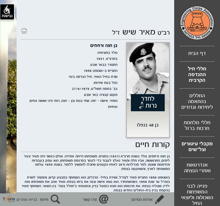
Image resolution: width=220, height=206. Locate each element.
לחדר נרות (149, 102)
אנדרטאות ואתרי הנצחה (197, 168)
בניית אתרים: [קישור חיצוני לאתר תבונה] (20, 200)
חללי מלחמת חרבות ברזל (197, 125)
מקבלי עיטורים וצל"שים (197, 147)
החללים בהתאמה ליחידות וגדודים (197, 102)
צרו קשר (90, 200)
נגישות (7, 11)
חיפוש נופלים (37, 200)
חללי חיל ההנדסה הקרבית (197, 75)
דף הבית (197, 53)
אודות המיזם (142, 200)
